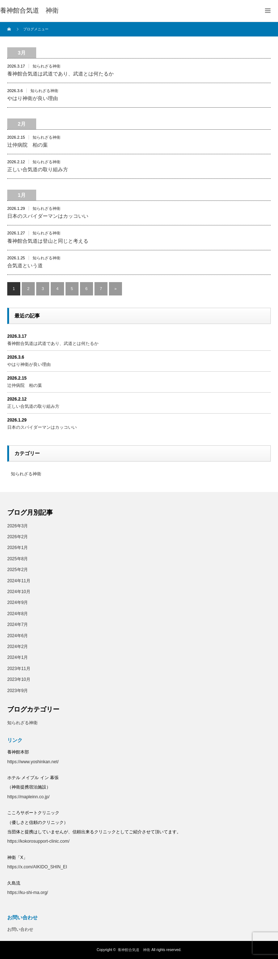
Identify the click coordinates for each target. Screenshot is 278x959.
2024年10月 (18, 591)
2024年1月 (17, 657)
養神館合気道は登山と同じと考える (47, 241)
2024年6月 (17, 635)
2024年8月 (17, 613)
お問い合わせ (20, 929)
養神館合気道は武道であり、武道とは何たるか (60, 74)
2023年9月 (17, 690)
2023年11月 (18, 668)
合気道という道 (25, 265)
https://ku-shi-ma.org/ (27, 892)
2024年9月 (17, 602)
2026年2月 (17, 536)
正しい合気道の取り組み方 (37, 169)
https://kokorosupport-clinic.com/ (38, 841)
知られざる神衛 (46, 66)
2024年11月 (18, 580)
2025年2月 (17, 569)
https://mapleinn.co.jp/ (28, 796)
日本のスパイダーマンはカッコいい (47, 216)
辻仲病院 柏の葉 (27, 145)
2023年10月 (18, 679)
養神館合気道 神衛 (29, 10)
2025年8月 (17, 558)
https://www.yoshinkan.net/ (33, 761)
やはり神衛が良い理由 (32, 98)
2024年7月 (17, 624)
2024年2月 (17, 646)
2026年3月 (17, 525)
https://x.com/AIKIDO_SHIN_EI (37, 866)
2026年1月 (17, 547)
